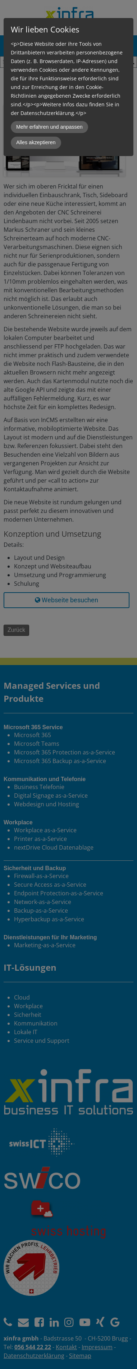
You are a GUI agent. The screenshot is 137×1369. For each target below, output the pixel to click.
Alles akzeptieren (36, 142)
